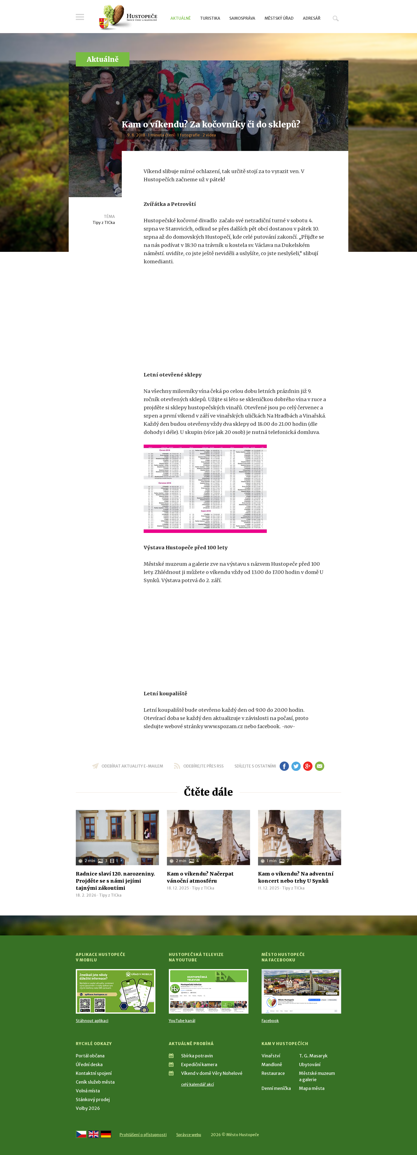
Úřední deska (89, 1064)
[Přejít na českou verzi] (81, 1134)
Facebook (270, 1020)
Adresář (311, 18)
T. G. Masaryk (313, 1055)
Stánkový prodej (93, 1099)
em (319, 766)
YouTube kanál (182, 1020)
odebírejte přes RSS (203, 766)
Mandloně (272, 1064)
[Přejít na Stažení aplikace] (115, 991)
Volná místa (88, 1090)
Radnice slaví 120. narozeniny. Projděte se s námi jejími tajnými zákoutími (115, 881)
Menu (80, 17)
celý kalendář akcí (197, 1084)
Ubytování (309, 1064)
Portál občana (90, 1055)
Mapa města (312, 1088)
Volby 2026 (88, 1108)
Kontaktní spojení (94, 1073)
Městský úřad (279, 18)
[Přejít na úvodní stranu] (128, 18)
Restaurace (273, 1073)
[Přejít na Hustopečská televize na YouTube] (208, 991)
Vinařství (271, 1055)
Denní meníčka (276, 1088)
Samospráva (242, 18)
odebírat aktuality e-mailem (132, 766)
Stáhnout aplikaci (92, 1020)
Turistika (210, 18)
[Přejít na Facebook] (301, 991)
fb (284, 766)
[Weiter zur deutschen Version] (105, 1134)
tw (296, 766)
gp (307, 766)
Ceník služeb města (95, 1082)
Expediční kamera (199, 1064)
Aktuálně (180, 18)
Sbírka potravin (197, 1055)
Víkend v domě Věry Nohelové (211, 1073)
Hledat (335, 18)
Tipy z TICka (103, 222)
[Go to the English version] (93, 1134)
